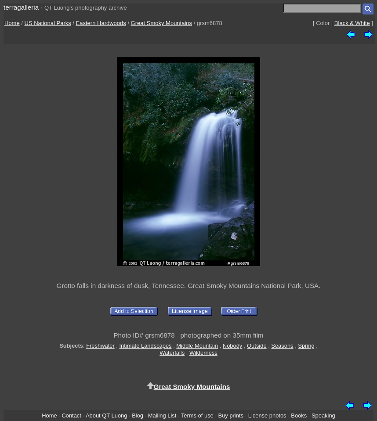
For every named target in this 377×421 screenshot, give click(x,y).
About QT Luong (106, 415)
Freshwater (100, 345)
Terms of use (197, 415)
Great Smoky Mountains (161, 23)
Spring (306, 345)
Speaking (323, 415)
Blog (137, 415)
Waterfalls (172, 352)
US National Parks (48, 23)
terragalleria (21, 7)
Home (12, 23)
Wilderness (203, 352)
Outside (256, 345)
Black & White (352, 23)
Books (299, 415)
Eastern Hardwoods (101, 23)
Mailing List (162, 415)
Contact (71, 415)
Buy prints (230, 415)
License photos (267, 415)
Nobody (233, 345)
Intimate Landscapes (145, 345)
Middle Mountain (197, 345)
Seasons (282, 345)
